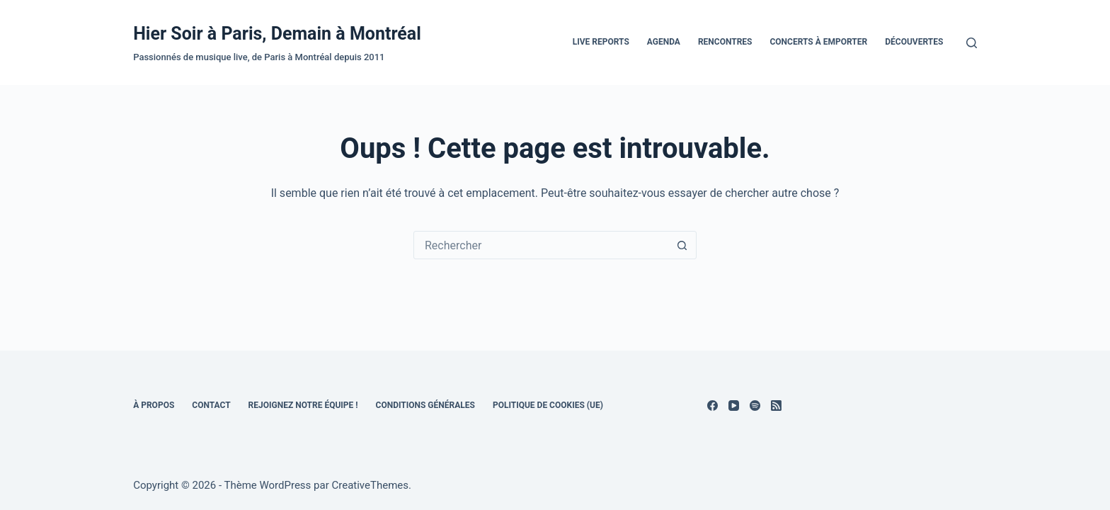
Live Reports (601, 42)
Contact (211, 405)
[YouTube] (733, 405)
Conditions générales (425, 405)
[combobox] (541, 245)
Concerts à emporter (818, 42)
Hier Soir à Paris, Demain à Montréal (277, 33)
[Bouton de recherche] (682, 245)
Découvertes (914, 42)
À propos (153, 405)
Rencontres (725, 42)
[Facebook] (712, 405)
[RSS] (776, 405)
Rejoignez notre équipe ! (303, 405)
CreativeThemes (369, 485)
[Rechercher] (971, 43)
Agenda (663, 42)
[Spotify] (755, 405)
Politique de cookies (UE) (548, 405)
